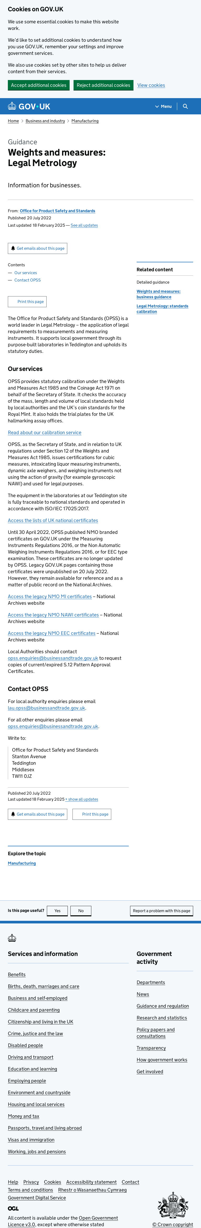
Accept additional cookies (38, 85)
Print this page (31, 301)
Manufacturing (85, 120)
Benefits (17, 974)
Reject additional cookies (103, 85)
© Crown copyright (172, 1224)
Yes (61, 910)
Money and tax (23, 1116)
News (143, 994)
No (85, 910)
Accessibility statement (91, 1182)
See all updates (84, 225)
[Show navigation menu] (163, 106)
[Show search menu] (185, 106)
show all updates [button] (81, 799)
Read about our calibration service (44, 432)
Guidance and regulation (163, 1006)
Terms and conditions (30, 1190)
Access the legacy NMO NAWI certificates (53, 615)
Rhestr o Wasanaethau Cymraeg (92, 1190)
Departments (151, 982)
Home (13, 120)
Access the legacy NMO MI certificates (50, 596)
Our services (25, 272)
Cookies (52, 1182)
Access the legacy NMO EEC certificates (52, 633)
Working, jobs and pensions (37, 1152)
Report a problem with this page (161, 910)
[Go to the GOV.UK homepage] (29, 106)
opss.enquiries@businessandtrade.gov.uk (53, 658)
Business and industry (45, 120)
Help (13, 1182)
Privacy (31, 1182)
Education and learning (32, 1069)
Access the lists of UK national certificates (53, 520)
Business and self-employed (38, 998)
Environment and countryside (39, 1092)
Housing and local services (36, 1104)
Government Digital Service (37, 1198)
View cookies (151, 85)
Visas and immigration (31, 1140)
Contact (130, 1182)
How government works (162, 1060)
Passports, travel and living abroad (45, 1128)
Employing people (27, 1081)
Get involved (150, 1071)
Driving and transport (30, 1057)
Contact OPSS (27, 280)
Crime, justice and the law (35, 1033)
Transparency (151, 1048)
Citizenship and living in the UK (40, 1022)
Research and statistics (162, 1018)
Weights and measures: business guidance (159, 294)
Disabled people (25, 1045)
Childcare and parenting (34, 1010)
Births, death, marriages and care (43, 986)
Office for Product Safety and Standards (57, 210)
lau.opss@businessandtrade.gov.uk (46, 708)
